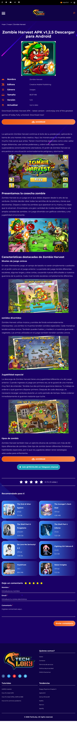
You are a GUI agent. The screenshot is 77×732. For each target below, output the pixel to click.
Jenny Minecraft (45, 706)
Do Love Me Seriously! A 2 (23, 553)
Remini (42, 715)
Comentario (7, 612)
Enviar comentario (63, 631)
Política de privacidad (47, 678)
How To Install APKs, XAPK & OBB (14, 706)
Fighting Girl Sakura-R (60, 553)
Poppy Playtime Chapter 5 (49, 697)
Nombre (6, 594)
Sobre (41, 664)
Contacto (42, 669)
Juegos (10, 26)
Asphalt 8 (42, 702)
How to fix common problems (13, 710)
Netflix (41, 710)
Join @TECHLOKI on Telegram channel (38, 470)
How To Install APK (9, 702)
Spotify (41, 719)
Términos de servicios (47, 673)
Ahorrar (38, 123)
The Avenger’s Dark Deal (63, 510)
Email (5, 603)
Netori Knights (61, 572)
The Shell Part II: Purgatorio (24, 531)
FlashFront (22, 572)
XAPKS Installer (7, 697)
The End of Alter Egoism (24, 510)
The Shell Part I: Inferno (61, 531)
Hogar (4, 26)
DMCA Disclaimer (45, 682)
